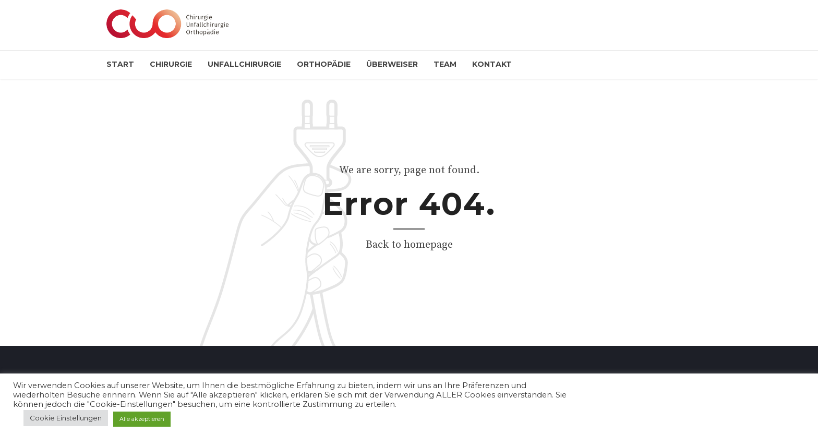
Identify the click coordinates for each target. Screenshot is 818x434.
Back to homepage (409, 244)
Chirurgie (171, 64)
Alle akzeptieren (141, 419)
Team (445, 64)
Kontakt (492, 64)
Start (120, 64)
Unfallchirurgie (244, 64)
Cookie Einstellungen (66, 418)
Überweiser (392, 64)
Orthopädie (324, 64)
